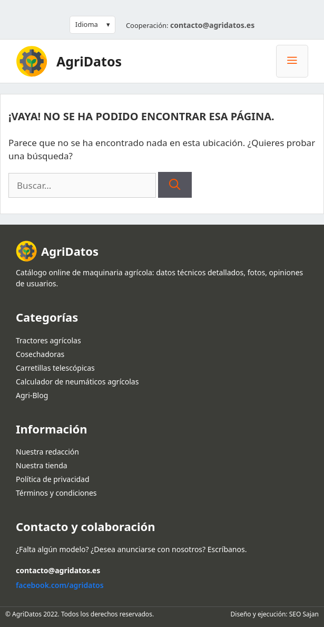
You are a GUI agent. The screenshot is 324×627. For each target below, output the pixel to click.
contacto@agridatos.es (212, 25)
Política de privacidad (53, 479)
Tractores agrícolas (48, 340)
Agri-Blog (32, 395)
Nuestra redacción (47, 452)
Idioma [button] (86, 24)
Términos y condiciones (56, 493)
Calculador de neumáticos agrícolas (77, 382)
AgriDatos (89, 61)
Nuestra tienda (41, 465)
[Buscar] (174, 185)
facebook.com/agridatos (60, 585)
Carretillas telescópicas (55, 368)
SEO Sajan (304, 614)
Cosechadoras (40, 354)
